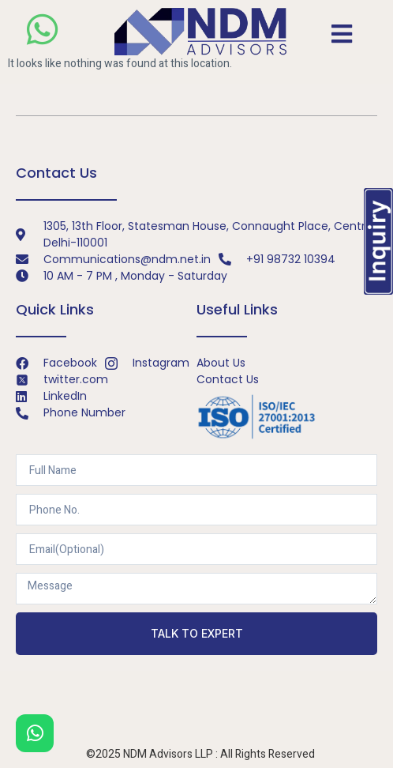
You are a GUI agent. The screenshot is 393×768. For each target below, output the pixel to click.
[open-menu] (341, 34)
